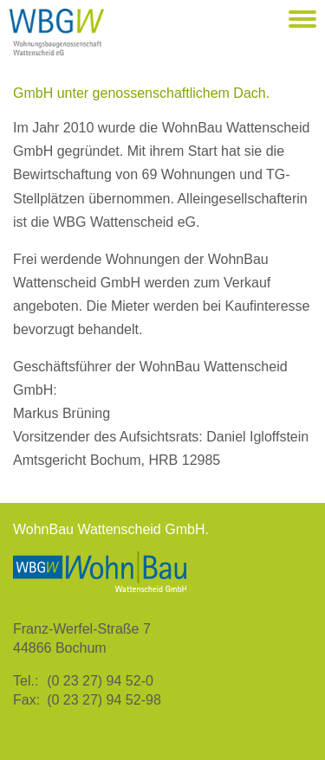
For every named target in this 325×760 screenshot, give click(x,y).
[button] (302, 19)
